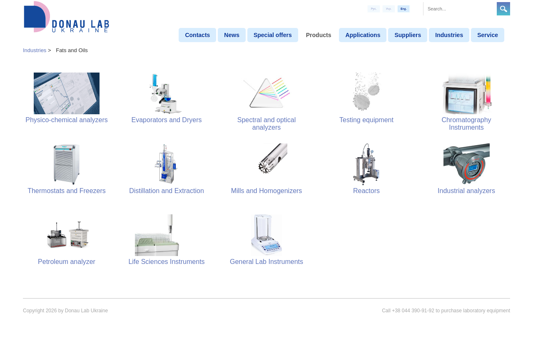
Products (318, 35)
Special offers (273, 35)
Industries (449, 35)
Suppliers (407, 35)
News (231, 35)
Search (503, 8)
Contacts (197, 35)
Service (487, 35)
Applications (362, 35)
